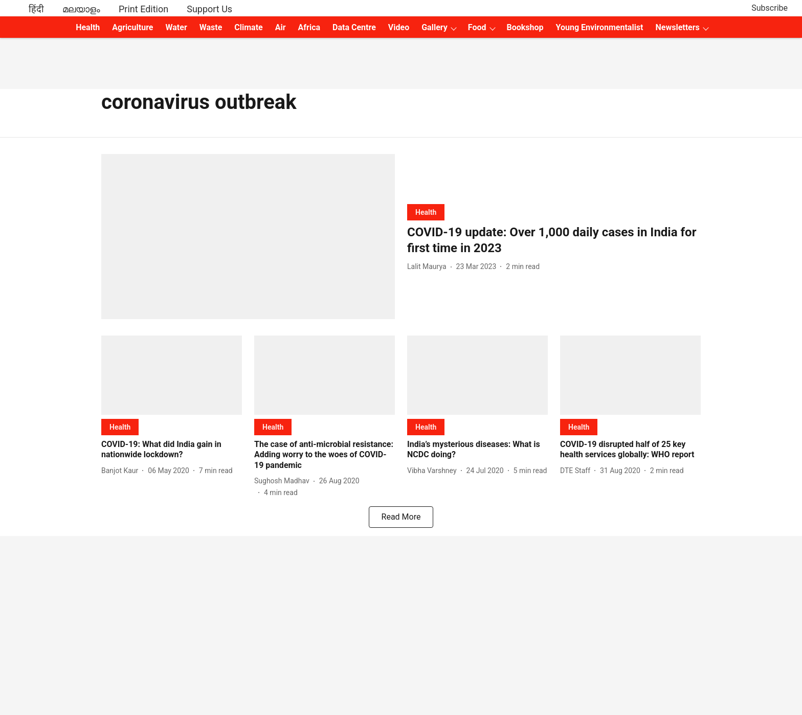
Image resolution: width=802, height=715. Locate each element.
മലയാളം (81, 9)
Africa (309, 27)
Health (88, 27)
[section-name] (425, 212)
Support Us (209, 9)
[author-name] (429, 266)
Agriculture (132, 27)
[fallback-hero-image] (248, 236)
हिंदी (36, 9)
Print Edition (143, 9)
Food (477, 27)
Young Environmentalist (599, 27)
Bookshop (525, 27)
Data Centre (354, 27)
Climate (248, 27)
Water (176, 27)
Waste (210, 27)
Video (398, 27)
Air (280, 27)
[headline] (554, 240)
